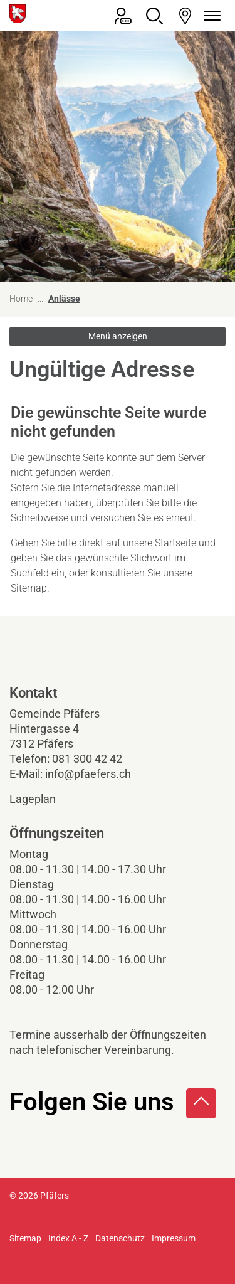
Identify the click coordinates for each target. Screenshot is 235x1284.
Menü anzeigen (117, 336)
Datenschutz (120, 1238)
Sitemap (25, 1238)
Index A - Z (68, 1238)
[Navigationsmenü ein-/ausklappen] (210, 16)
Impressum (174, 1238)
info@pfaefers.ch (88, 773)
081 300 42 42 (87, 758)
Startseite (175, 543)
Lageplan (43, 798)
